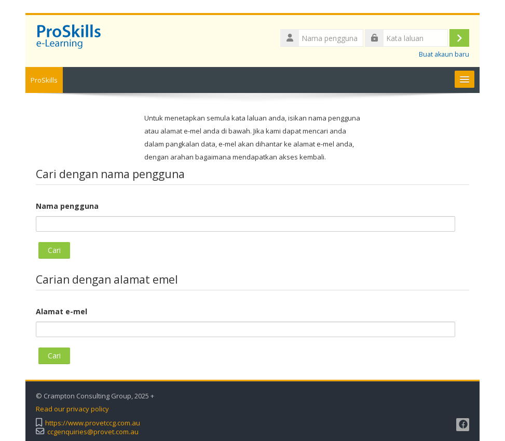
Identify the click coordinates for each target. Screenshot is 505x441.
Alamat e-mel (61, 311)
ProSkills (44, 80)
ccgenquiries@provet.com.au (93, 432)
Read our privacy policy (72, 409)
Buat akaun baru (444, 54)
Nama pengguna (67, 206)
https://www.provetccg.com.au (92, 423)
